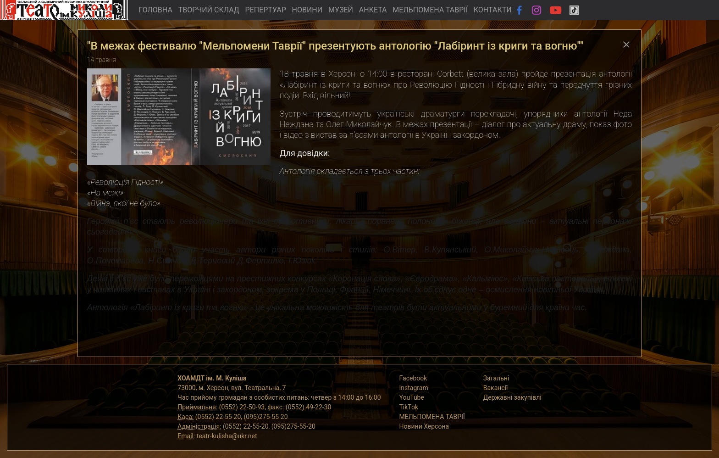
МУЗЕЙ (340, 10)
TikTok (409, 407)
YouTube (411, 397)
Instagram (413, 387)
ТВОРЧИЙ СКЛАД (208, 10)
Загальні (496, 378)
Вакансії (495, 387)
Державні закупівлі (512, 397)
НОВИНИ (307, 10)
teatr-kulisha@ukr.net (227, 436)
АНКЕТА (373, 10)
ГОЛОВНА (155, 10)
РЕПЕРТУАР (265, 10)
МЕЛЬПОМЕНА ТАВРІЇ (430, 10)
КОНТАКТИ (493, 10)
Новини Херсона (424, 426)
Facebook (413, 378)
